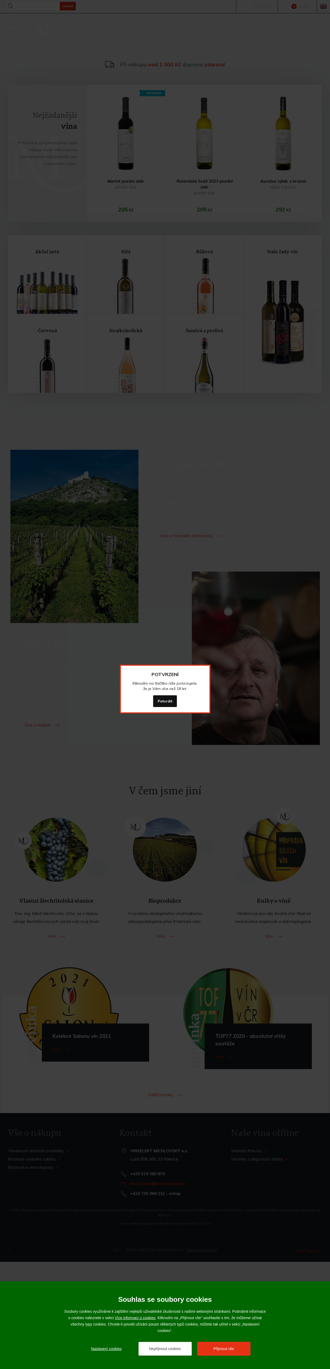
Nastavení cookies (106, 1349)
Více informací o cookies (135, 1318)
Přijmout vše (223, 1349)
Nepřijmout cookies (165, 1349)
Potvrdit (165, 701)
